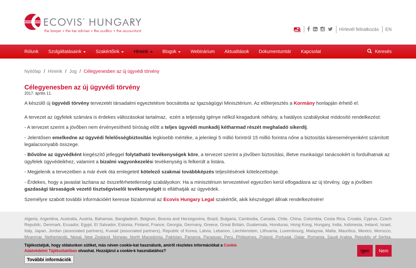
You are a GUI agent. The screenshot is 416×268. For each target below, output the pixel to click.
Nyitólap (32, 71)
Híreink (143, 51)
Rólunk (31, 51)
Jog (73, 71)
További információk (49, 260)
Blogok (171, 51)
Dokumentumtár (275, 51)
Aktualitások (237, 51)
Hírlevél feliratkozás (359, 29)
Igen (364, 251)
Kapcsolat (311, 51)
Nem (383, 251)
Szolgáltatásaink (67, 51)
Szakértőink (110, 51)
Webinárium (202, 51)
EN (388, 29)
